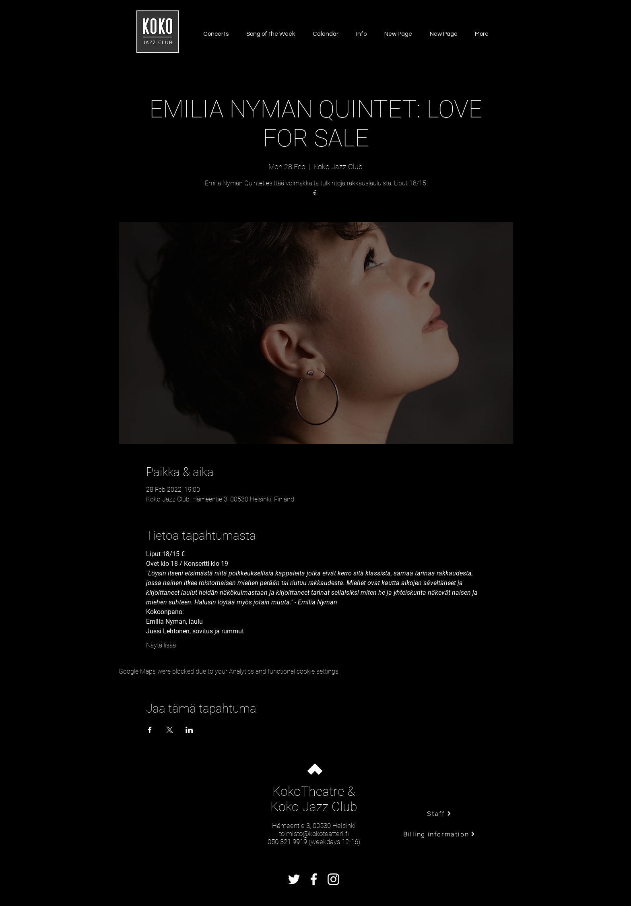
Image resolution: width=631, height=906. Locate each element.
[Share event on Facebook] (150, 730)
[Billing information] (439, 834)
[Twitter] (294, 879)
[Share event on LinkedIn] (189, 730)
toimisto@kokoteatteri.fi (314, 834)
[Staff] (439, 813)
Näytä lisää (161, 645)
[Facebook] (314, 879)
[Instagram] (333, 879)
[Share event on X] (169, 730)
